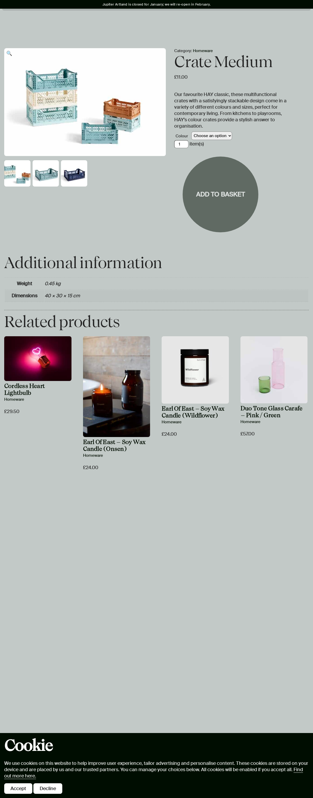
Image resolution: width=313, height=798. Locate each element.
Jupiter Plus (189, 18)
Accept (18, 788)
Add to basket (220, 194)
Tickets (274, 19)
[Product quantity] (181, 144)
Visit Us (36, 18)
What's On (66, 18)
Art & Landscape (109, 18)
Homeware (203, 50)
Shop (70, 29)
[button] (9, 53)
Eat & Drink (229, 18)
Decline (48, 788)
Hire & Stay (40, 29)
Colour (182, 136)
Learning (151, 18)
